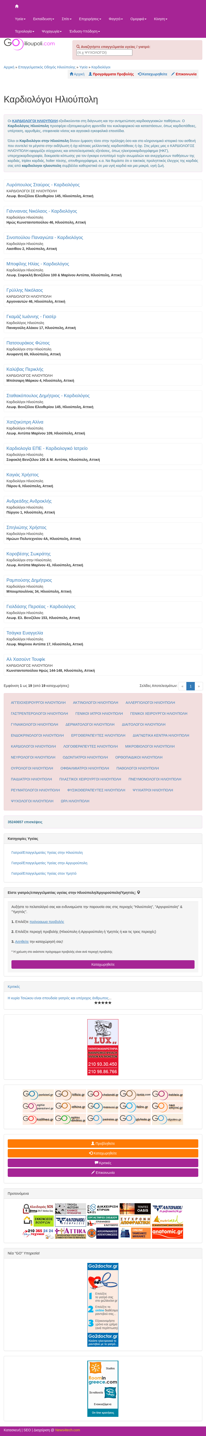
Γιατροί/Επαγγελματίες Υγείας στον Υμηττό (43, 873)
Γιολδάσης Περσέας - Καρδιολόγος (41, 606)
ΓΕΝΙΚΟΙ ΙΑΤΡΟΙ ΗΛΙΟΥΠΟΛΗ (99, 714)
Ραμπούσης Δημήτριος (29, 580)
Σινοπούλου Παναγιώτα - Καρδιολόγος (44, 237)
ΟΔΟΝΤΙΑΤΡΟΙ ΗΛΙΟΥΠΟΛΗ (85, 757)
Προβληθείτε (103, 1144)
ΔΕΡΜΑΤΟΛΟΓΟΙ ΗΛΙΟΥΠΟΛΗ (90, 724)
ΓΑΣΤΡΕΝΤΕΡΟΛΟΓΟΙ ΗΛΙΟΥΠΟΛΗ (39, 714)
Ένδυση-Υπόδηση (84, 31)
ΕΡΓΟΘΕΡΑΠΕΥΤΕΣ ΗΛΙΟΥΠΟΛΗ (98, 735)
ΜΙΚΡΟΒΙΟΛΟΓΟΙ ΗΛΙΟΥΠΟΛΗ (150, 746)
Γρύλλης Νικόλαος (24, 290)
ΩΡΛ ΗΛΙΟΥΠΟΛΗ (75, 801)
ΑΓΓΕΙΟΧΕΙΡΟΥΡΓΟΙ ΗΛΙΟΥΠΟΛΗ (38, 703)
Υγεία (20, 19)
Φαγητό (116, 19)
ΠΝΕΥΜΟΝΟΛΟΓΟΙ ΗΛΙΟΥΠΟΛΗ (155, 779)
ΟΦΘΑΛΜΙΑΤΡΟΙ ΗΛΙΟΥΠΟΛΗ (84, 768)
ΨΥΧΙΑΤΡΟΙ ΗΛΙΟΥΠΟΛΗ (153, 790)
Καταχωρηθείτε (102, 964)
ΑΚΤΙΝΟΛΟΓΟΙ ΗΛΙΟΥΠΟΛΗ (95, 703)
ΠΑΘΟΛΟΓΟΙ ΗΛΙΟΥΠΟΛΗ (137, 768)
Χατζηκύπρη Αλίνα (24, 422)
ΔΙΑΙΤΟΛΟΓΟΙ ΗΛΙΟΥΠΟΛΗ (143, 724)
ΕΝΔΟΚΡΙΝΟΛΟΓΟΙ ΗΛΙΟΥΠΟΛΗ (37, 735)
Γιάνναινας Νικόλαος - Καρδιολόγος (41, 211)
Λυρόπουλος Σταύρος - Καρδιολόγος (43, 184)
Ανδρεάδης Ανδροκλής (29, 501)
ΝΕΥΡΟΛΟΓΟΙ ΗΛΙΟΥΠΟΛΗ (33, 757)
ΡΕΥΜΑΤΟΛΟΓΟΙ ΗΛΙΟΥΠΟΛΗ (35, 790)
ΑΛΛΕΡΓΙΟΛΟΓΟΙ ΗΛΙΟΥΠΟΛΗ (150, 703)
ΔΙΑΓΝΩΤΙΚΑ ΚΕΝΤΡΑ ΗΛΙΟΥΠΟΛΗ (161, 735)
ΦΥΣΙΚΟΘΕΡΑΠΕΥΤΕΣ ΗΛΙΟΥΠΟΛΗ (96, 790)
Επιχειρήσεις (90, 19)
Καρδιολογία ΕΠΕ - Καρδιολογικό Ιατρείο (47, 448)
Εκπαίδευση (43, 19)
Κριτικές (14, 987)
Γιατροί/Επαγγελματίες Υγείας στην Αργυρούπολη (49, 863)
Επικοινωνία (103, 1173)
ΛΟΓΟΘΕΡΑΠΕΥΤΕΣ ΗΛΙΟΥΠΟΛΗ (90, 746)
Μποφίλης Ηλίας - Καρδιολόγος (37, 263)
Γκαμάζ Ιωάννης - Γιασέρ (31, 316)
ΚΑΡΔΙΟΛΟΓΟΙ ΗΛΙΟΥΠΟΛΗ (33, 746)
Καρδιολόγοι (100, 67)
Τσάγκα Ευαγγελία (24, 632)
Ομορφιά (138, 19)
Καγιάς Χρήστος (22, 474)
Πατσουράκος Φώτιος (28, 342)
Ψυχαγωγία (52, 31)
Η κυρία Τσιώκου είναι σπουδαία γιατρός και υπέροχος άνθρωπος (58, 998)
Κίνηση (160, 19)
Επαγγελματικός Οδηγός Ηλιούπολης (46, 67)
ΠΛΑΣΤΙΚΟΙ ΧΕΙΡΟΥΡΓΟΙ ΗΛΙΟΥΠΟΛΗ (90, 779)
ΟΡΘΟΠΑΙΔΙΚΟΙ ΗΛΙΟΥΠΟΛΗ (139, 757)
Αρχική (9, 67)
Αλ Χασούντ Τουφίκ (25, 659)
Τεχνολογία (24, 31)
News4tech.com (67, 1430)
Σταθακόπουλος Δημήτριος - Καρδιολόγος (48, 395)
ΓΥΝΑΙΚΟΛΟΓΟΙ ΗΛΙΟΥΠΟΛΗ (34, 724)
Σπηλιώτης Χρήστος (26, 527)
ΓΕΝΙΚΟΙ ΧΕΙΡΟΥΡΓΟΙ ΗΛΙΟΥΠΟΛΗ (158, 714)
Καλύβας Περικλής (25, 369)
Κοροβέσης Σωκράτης (28, 553)
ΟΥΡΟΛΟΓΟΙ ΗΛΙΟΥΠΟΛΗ (32, 768)
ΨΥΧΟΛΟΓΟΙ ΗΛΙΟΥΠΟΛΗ (32, 801)
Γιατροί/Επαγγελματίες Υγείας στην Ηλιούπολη (47, 853)
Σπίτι (66, 19)
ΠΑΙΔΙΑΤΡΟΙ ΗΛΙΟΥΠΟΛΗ (31, 779)
